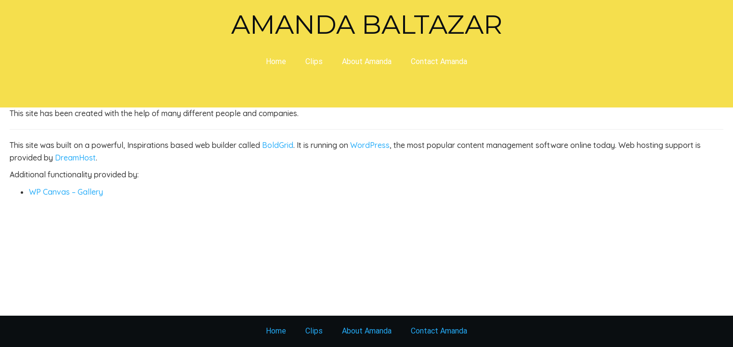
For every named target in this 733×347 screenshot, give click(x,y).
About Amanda (367, 61)
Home (276, 61)
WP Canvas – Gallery (66, 192)
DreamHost (75, 157)
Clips (314, 61)
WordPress (370, 145)
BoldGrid (277, 145)
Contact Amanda (439, 61)
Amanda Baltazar (366, 24)
